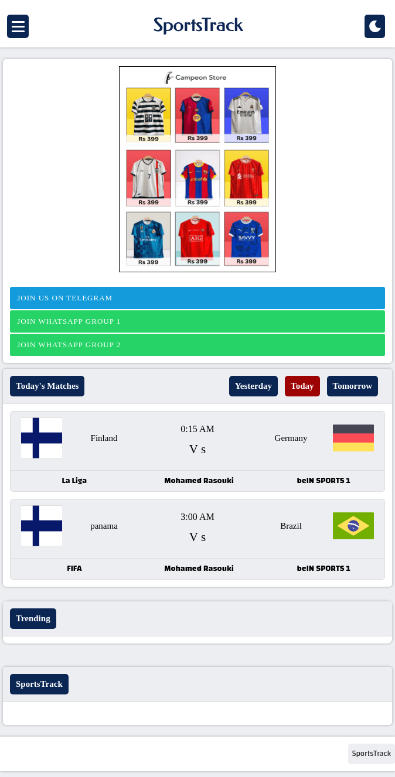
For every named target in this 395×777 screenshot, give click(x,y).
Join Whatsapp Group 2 (68, 344)
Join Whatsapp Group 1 (68, 321)
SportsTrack (371, 754)
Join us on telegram (64, 297)
